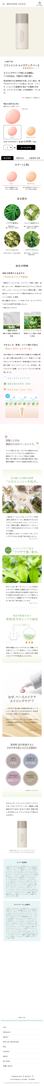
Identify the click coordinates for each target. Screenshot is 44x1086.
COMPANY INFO (16, 1076)
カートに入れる (26, 147)
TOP (4, 1027)
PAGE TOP (22, 1017)
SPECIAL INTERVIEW (11, 1042)
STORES (6, 1051)
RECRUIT (28, 1076)
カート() (39, 4)
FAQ (4, 1047)
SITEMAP (32, 1079)
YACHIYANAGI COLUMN (18, 1079)
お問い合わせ (7, 1066)
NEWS (5, 1056)
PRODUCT (7, 1032)
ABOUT (5, 1037)
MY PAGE (6, 1061)
